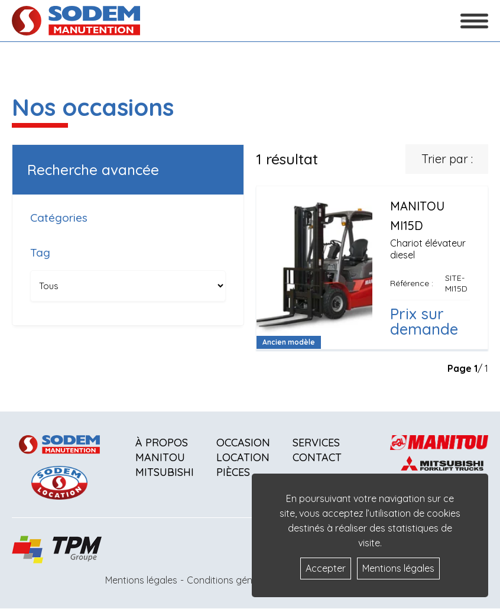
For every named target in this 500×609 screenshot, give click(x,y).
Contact (317, 457)
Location (243, 457)
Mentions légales (141, 580)
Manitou (160, 457)
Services (316, 442)
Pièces (233, 472)
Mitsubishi (164, 472)
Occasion (243, 442)
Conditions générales (233, 580)
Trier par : (447, 158)
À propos (161, 442)
